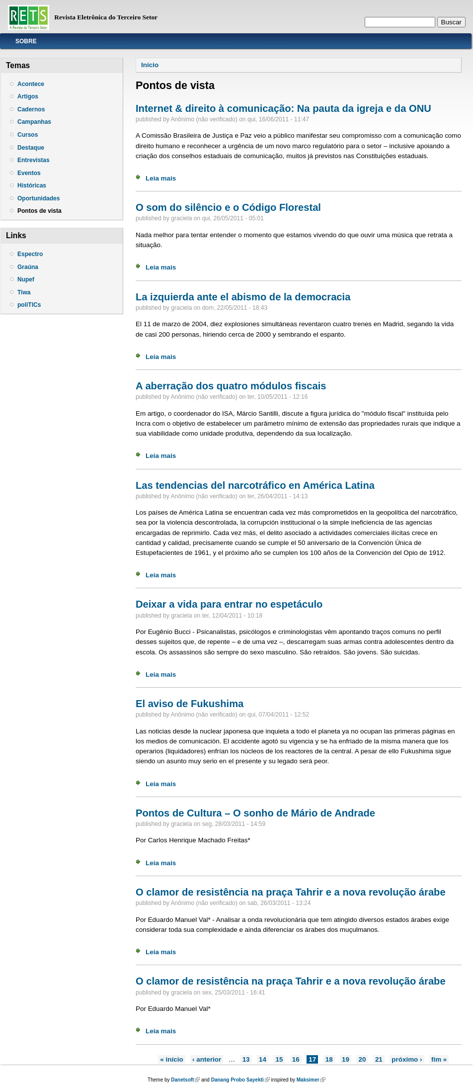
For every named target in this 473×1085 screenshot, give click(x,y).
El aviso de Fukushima (189, 703)
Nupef (25, 279)
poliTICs (29, 304)
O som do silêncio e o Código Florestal (228, 207)
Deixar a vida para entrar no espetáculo (229, 604)
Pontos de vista (39, 210)
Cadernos (31, 109)
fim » (439, 1059)
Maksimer (311, 1080)
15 (279, 1059)
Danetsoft (185, 1080)
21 (379, 1059)
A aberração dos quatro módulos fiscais (231, 385)
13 (246, 1059)
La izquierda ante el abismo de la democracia (243, 296)
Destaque (30, 147)
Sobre (26, 41)
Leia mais (161, 178)
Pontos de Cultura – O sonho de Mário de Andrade (255, 813)
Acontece (30, 84)
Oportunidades (38, 198)
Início (149, 65)
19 (345, 1059)
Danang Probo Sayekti (240, 1080)
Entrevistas (33, 160)
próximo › (407, 1059)
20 (362, 1059)
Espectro (30, 254)
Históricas (31, 185)
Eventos (29, 173)
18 (329, 1059)
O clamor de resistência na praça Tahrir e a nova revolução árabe (291, 892)
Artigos (27, 96)
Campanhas (34, 121)
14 (262, 1059)
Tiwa (23, 292)
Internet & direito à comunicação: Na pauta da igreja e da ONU (283, 108)
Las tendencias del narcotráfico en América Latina (255, 485)
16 (296, 1059)
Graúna (27, 267)
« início (171, 1059)
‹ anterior (206, 1059)
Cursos (27, 134)
